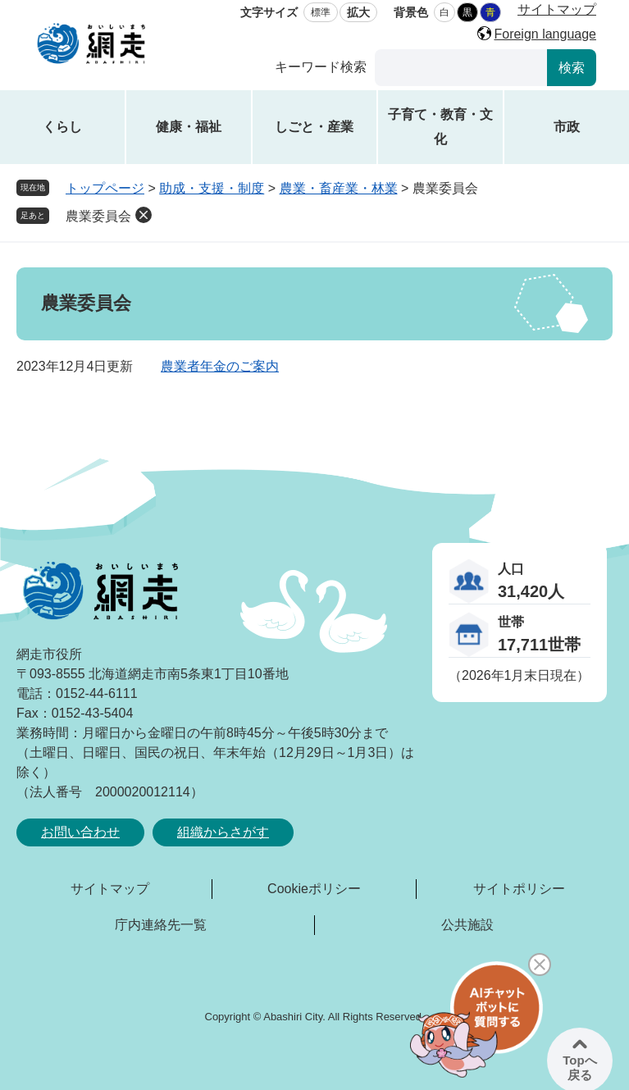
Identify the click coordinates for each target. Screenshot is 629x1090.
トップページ (105, 188)
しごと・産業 (314, 127)
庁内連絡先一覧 (161, 925)
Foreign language (545, 34)
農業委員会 (98, 216)
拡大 (358, 12)
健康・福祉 (188, 127)
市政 (567, 127)
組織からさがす (223, 832)
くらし (62, 127)
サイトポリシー (519, 889)
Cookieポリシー (314, 889)
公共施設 (467, 925)
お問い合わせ (80, 832)
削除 (143, 215)
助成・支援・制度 (211, 188)
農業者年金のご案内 (220, 366)
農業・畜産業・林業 (339, 188)
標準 (320, 12)
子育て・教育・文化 (440, 126)
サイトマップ (556, 9)
